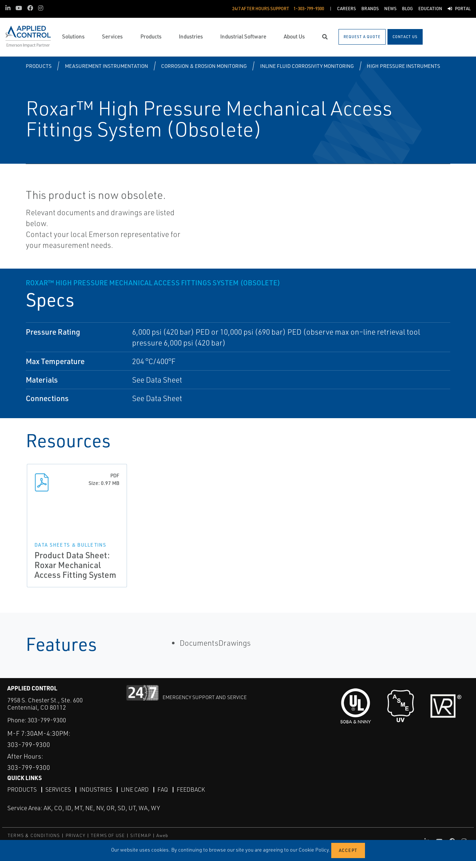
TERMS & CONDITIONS (34, 835)
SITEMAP (140, 835)
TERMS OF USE (108, 835)
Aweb (162, 835)
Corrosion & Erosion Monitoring (204, 66)
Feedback (191, 789)
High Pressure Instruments (403, 66)
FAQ (162, 789)
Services (58, 789)
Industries (95, 789)
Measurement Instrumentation (106, 66)
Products (39, 66)
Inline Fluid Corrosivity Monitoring (307, 66)
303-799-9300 (47, 720)
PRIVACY (75, 835)
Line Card (135, 789)
